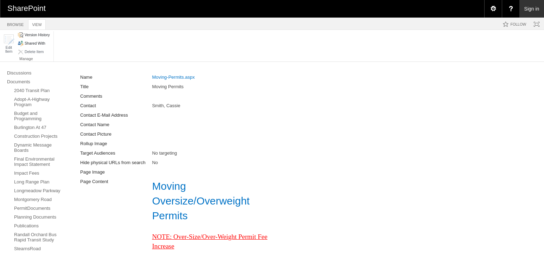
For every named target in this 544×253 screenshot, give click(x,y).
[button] (8, 44)
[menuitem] (493, 9)
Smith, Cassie (166, 105)
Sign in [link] (531, 9)
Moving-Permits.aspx (173, 77)
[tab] (15, 23)
